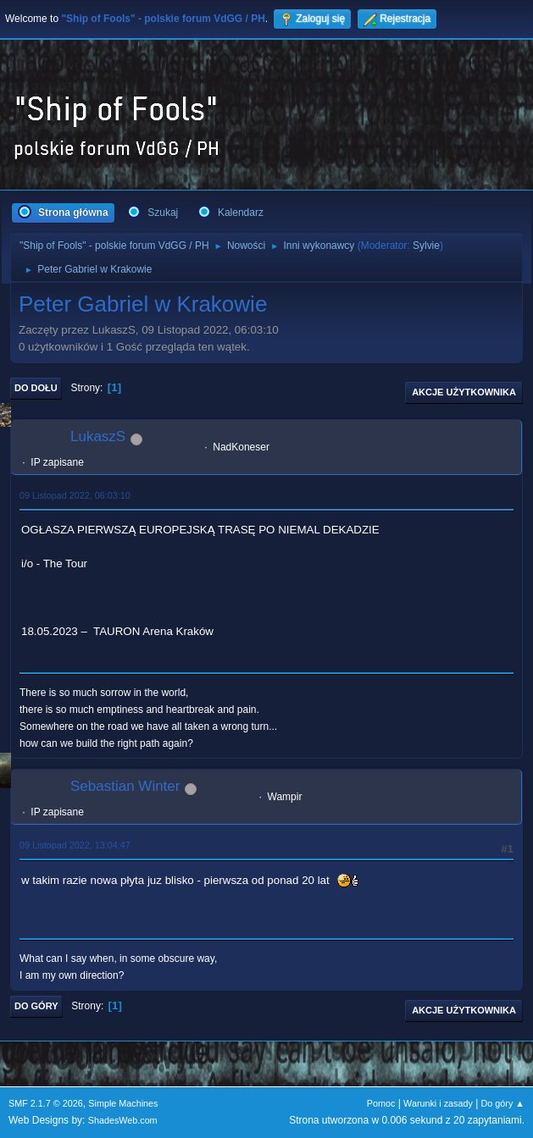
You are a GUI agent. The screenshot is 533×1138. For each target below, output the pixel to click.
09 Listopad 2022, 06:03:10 (74, 495)
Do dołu (36, 388)
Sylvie (426, 245)
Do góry (36, 1006)
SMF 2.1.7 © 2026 (45, 1103)
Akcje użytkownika (464, 392)
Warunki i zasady (438, 1103)
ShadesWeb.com (123, 1120)
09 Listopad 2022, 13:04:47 (74, 845)
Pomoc (381, 1103)
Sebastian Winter (125, 786)
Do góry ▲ (503, 1103)
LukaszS (97, 436)
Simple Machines (123, 1103)
